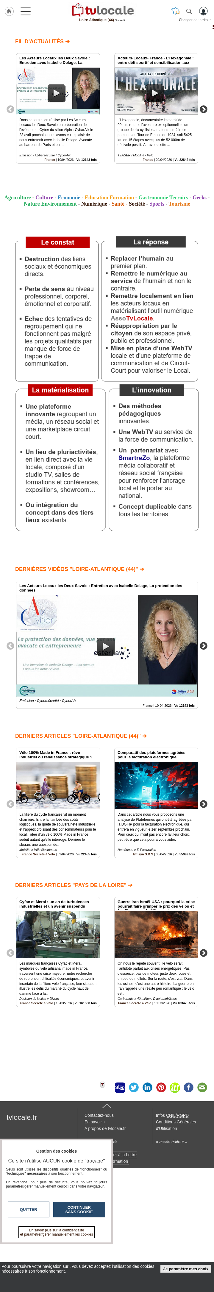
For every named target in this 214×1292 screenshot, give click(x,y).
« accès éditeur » (172, 1259)
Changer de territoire (195, 20)
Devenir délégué (101, 1259)
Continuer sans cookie (79, 1209)
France (49, 159)
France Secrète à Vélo (38, 854)
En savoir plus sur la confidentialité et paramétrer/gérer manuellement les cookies (56, 1232)
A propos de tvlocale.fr (105, 1246)
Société (107, 27)
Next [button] (203, 109)
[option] (58, 108)
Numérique (94, 204)
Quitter (28, 1209)
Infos (172, 1233)
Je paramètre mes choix (186, 1269)
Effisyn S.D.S (143, 854)
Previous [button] (10, 109)
